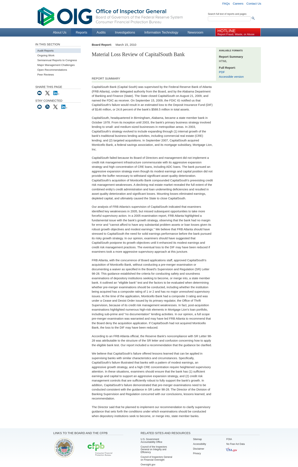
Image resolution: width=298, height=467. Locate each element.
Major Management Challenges (56, 65)
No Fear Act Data (235, 444)
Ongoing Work (45, 55)
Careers (238, 3)
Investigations (125, 32)
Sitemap (197, 439)
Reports (81, 32)
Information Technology (161, 32)
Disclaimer (198, 448)
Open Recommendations (52, 69)
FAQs (226, 3)
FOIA (229, 439)
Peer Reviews (45, 74)
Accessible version (231, 76)
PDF (222, 72)
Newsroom (195, 32)
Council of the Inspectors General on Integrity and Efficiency (154, 449)
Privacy (197, 453)
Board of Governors (63, 447)
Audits (101, 32)
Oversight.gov (148, 464)
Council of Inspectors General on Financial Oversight (156, 458)
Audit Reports (45, 50)
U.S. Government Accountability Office (151, 440)
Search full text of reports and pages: (227, 14)
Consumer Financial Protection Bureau (100, 449)
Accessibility (199, 444)
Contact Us (253, 3)
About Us (59, 32)
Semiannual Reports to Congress (57, 60)
